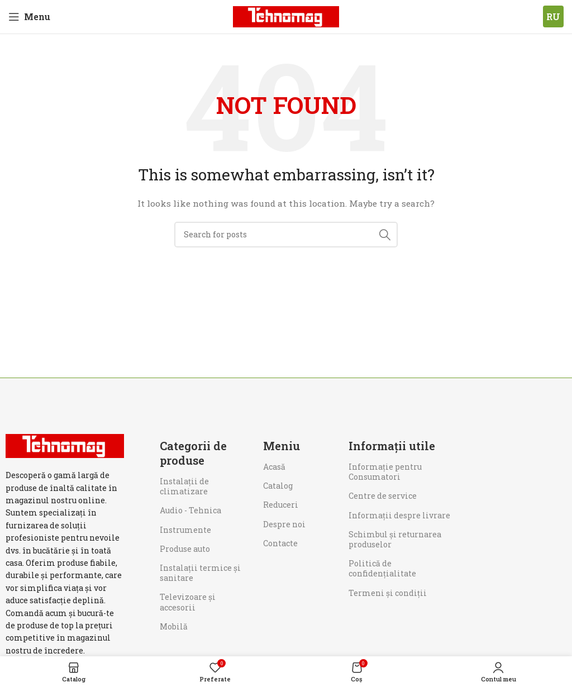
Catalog (278, 485)
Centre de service (383, 495)
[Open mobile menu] (29, 17)
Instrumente (185, 529)
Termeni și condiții (388, 593)
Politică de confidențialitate (382, 568)
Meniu (281, 445)
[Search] (286, 234)
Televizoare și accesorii (188, 601)
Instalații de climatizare (184, 486)
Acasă (274, 466)
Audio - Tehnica (190, 510)
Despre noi (284, 524)
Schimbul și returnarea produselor (395, 539)
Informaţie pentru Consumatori (385, 471)
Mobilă (174, 626)
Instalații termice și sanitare (200, 572)
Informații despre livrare (399, 515)
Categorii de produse (193, 452)
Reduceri (280, 504)
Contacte (280, 543)
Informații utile (392, 445)
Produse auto (185, 548)
